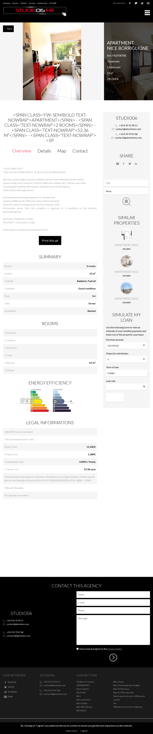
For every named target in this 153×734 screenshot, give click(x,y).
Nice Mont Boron (84, 707)
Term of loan (112, 367)
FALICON (80, 692)
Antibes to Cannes (85, 681)
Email (148, 3)
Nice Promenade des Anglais (126, 685)
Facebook (123, 163)
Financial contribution (117, 353)
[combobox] (126, 183)
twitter (136, 3)
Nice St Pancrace (121, 689)
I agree (84, 730)
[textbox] (127, 183)
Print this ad (50, 240)
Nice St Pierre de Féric (123, 692)
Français (6, 3)
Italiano (32, 3)
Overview (21, 150)
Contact (80, 150)
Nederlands (42, 3)
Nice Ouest (118, 681)
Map (62, 150)
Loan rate (110, 380)
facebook (129, 3)
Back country (82, 689)
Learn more (71, 730)
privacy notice (114, 648)
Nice (78, 696)
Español (23, 3)
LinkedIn (136, 163)
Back (9, 28)
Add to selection (151, 26)
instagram (142, 3)
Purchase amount (115, 339)
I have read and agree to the (100, 648)
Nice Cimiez (81, 703)
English (15, 3)
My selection (119, 3)
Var (114, 703)
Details (44, 150)
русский (52, 3)
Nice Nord (81, 710)
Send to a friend (117, 163)
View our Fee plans (13, 487)
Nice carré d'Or (83, 699)
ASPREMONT (83, 685)
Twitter (129, 163)
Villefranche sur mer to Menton (127, 707)
